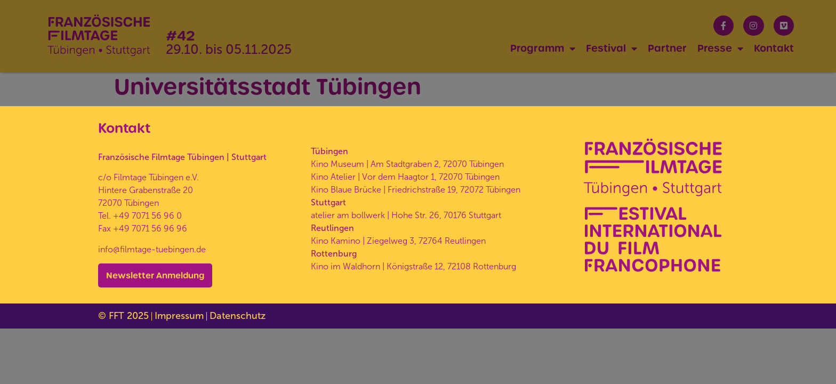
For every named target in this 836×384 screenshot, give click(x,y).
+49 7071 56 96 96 (150, 228)
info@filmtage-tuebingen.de (152, 249)
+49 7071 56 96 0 (147, 215)
